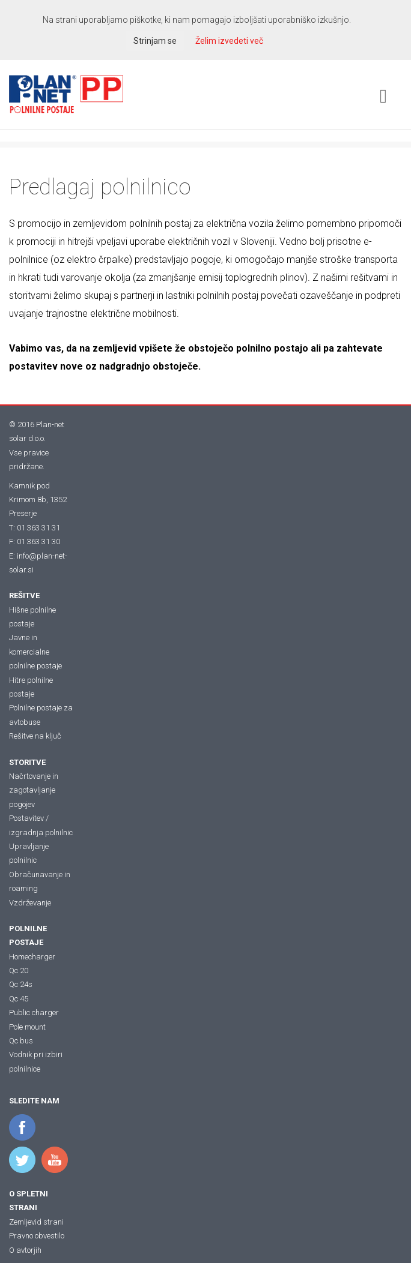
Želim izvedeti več (229, 41)
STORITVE (27, 762)
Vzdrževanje (30, 902)
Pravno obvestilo (36, 1235)
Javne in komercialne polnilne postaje (35, 651)
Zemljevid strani (36, 1221)
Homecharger (32, 956)
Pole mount (27, 1026)
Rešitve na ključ (35, 735)
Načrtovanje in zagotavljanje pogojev (33, 790)
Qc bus (21, 1040)
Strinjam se (155, 41)
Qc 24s (20, 984)
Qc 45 (18, 998)
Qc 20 (18, 970)
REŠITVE (24, 595)
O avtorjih (25, 1250)
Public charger (34, 1012)
